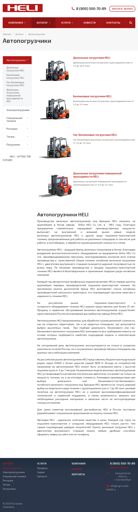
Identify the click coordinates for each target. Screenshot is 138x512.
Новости (90, 22)
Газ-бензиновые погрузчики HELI (15, 84)
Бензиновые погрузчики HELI (15, 76)
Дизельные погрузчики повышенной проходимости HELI (14, 95)
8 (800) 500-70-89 (91, 8)
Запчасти (42, 476)
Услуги (67, 22)
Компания (17, 22)
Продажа (42, 468)
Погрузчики (13, 144)
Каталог (43, 22)
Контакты (113, 22)
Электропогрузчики (17, 109)
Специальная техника (14, 119)
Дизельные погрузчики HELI (15, 69)
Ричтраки (11, 128)
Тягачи (10, 136)
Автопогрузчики (16, 60)
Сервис (41, 472)
